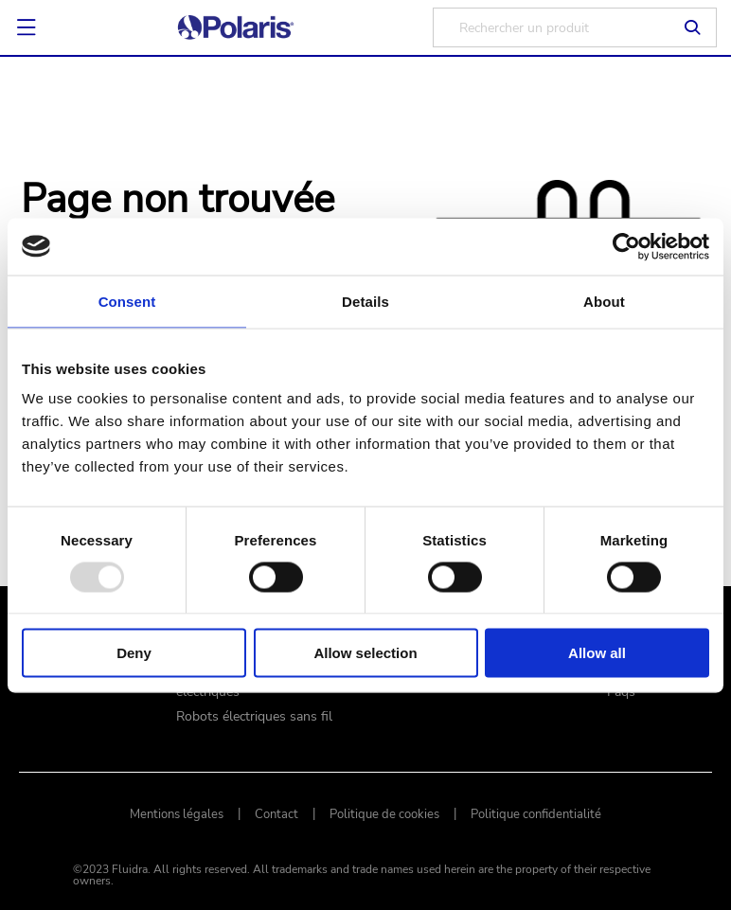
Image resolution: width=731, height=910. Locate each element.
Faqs (621, 692)
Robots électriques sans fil (254, 716)
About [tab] (604, 301)
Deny (134, 653)
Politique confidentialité (536, 814)
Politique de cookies (384, 814)
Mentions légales (176, 814)
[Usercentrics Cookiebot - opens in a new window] (626, 246)
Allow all (597, 653)
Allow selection (365, 653)
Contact (276, 814)
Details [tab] (365, 301)
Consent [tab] (127, 301)
